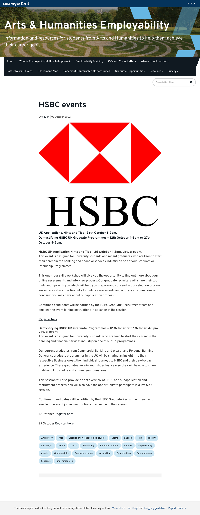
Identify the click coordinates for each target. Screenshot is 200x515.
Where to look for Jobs (155, 61)
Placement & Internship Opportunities (86, 71)
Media (61, 445)
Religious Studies (109, 445)
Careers (128, 445)
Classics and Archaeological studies (87, 438)
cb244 (45, 117)
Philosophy (88, 445)
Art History (47, 438)
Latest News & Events (20, 71)
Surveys (173, 71)
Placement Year (48, 71)
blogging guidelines (155, 508)
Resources (156, 71)
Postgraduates (144, 453)
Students (46, 461)
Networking (105, 453)
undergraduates (65, 461)
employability (145, 445)
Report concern (177, 508)
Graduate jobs (61, 453)
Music (74, 445)
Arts (60, 438)
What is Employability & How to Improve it (45, 61)
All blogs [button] (191, 3)
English (128, 438)
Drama (115, 438)
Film (140, 438)
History (152, 438)
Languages (47, 445)
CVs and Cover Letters (122, 61)
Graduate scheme (84, 453)
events (44, 453)
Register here (48, 319)
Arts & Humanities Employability (87, 25)
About (10, 61)
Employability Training (89, 61)
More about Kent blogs (125, 508)
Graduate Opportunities (130, 71)
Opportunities (123, 453)
